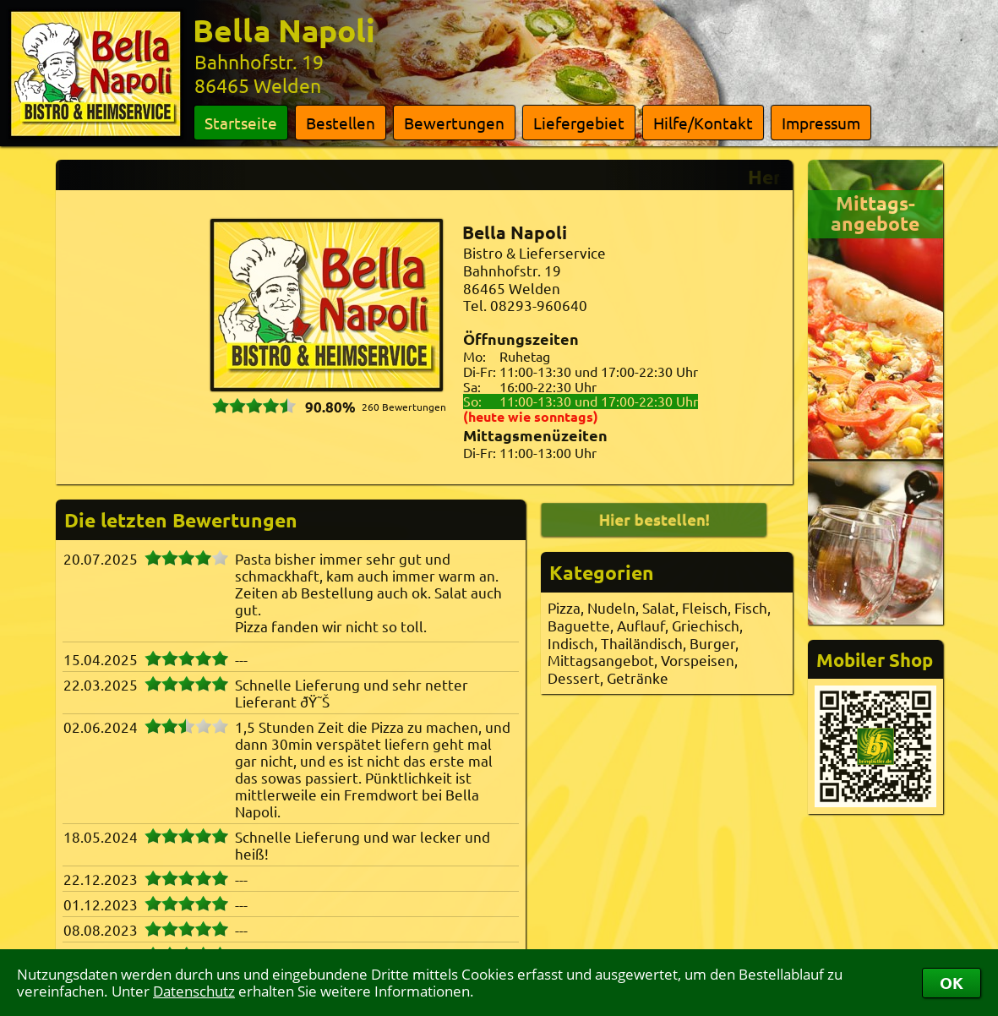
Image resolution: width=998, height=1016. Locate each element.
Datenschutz (194, 991)
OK (951, 982)
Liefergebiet (578, 122)
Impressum (821, 122)
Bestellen (340, 122)
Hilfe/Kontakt (703, 122)
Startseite (241, 122)
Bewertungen (454, 122)
